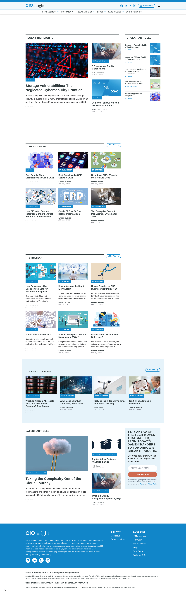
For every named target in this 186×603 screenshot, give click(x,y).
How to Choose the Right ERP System (71, 287)
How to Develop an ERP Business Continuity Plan (104, 287)
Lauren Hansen (32, 182)
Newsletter (146, 6)
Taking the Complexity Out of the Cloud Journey (53, 481)
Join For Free (142, 474)
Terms (142, 484)
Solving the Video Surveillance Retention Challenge (110, 402)
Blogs (101, 11)
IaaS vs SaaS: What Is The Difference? (104, 335)
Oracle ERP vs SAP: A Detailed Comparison (69, 212)
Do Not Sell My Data (141, 587)
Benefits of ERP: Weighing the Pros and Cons (104, 176)
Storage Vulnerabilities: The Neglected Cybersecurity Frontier (54, 88)
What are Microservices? (38, 334)
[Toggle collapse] (6, 590)
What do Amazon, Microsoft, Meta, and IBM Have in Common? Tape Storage (40, 403)
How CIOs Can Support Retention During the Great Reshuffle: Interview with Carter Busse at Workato (39, 214)
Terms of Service (33, 583)
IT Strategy (68, 11)
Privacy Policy (152, 484)
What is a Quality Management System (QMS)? (106, 497)
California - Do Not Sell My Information (71, 583)
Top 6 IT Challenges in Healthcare (140, 402)
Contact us (115, 536)
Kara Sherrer (98, 73)
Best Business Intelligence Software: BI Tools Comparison (135, 71)
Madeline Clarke (99, 110)
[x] (134, 6)
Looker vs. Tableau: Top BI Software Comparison (135, 58)
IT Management (50, 11)
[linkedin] (125, 6)
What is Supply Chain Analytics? (133, 95)
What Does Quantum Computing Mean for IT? (72, 402)
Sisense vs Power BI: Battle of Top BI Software (136, 46)
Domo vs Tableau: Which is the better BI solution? (105, 104)
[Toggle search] (159, 5)
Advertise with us (118, 539)
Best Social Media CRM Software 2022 (70, 176)
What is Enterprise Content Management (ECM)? (72, 335)
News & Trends (86, 11)
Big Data (128, 50)
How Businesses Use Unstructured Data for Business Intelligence (37, 289)
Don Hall (96, 466)
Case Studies (116, 11)
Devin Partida (66, 408)
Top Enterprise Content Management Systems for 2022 (104, 214)
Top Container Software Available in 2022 (104, 460)
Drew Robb (30, 107)
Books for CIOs (135, 11)
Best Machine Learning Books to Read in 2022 (134, 82)
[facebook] (121, 6)
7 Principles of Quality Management (103, 67)
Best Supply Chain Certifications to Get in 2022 (40, 176)
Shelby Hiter (97, 182)
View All (113, 145)
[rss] (130, 6)
